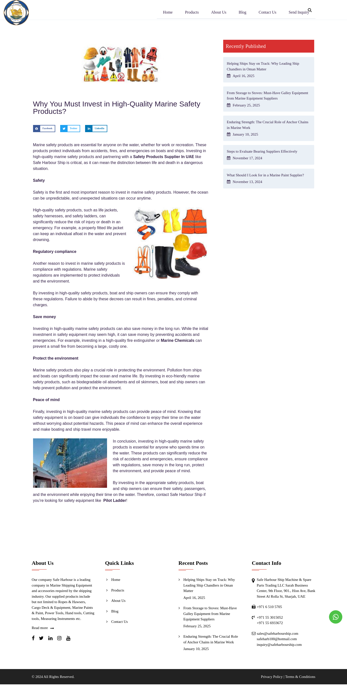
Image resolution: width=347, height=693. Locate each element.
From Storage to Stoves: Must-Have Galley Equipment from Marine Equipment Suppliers (210, 613)
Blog (242, 13)
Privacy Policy (272, 677)
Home (168, 13)
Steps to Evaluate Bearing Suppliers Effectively (262, 151)
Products (192, 13)
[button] (44, 128)
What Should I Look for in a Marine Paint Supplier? (265, 175)
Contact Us (267, 13)
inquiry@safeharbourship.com (279, 645)
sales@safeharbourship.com (277, 633)
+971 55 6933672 (270, 623)
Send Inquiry (299, 13)
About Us (218, 13)
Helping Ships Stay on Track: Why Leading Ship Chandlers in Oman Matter (209, 585)
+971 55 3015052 (270, 617)
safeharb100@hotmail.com (277, 639)
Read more (40, 628)
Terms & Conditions (300, 677)
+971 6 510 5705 (269, 607)
